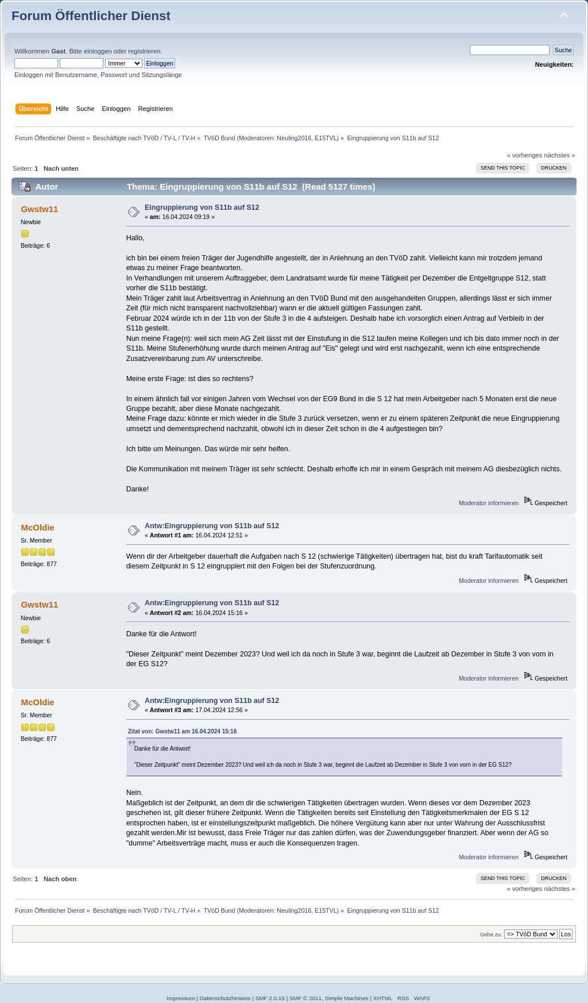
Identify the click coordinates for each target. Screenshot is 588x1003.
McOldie (37, 527)
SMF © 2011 (305, 998)
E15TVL (326, 137)
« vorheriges (525, 155)
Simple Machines (347, 998)
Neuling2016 (294, 137)
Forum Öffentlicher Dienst (91, 16)
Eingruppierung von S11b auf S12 (202, 207)
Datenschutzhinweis (225, 998)
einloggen (98, 51)
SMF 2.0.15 (270, 998)
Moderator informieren (489, 502)
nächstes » (559, 155)
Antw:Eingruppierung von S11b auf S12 (212, 526)
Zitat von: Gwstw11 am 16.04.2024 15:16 (182, 731)
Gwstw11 (39, 209)
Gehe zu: (491, 934)
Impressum (181, 998)
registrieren (144, 51)
